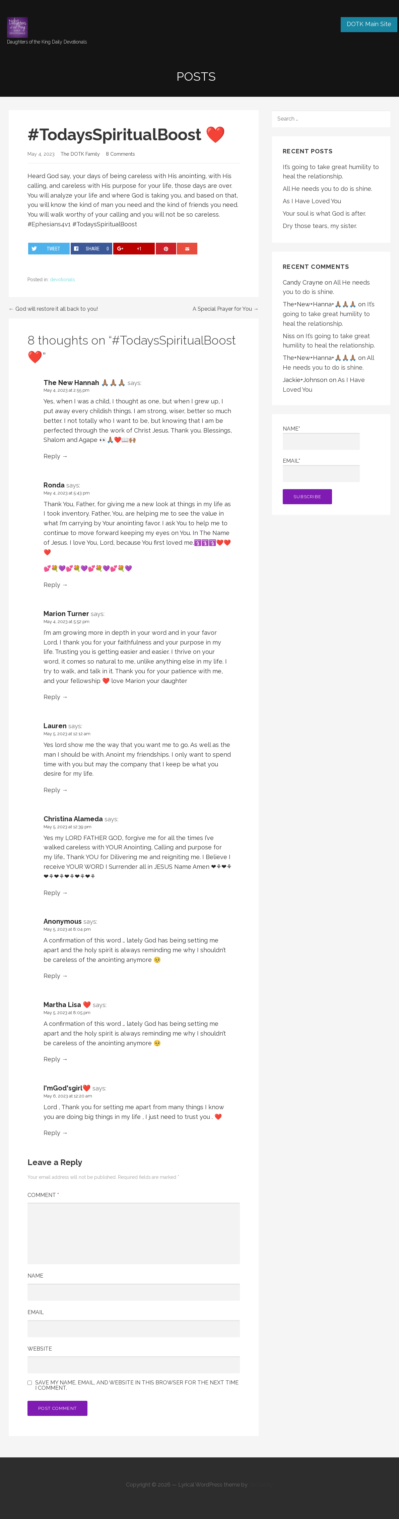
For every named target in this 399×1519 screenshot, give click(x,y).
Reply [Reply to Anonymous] (52, 975)
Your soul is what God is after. (324, 213)
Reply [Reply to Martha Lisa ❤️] (52, 1059)
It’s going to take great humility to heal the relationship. (329, 314)
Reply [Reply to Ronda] (52, 584)
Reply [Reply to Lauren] (52, 789)
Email (35, 1312)
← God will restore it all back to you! (53, 309)
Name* (321, 438)
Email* (321, 470)
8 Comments (120, 154)
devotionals (62, 279)
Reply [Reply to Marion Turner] (52, 696)
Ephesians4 (48, 224)
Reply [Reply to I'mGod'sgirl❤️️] (52, 1132)
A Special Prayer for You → (226, 309)
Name (35, 1276)
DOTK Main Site (369, 23)
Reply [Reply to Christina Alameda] (52, 892)
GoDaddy (261, 1485)
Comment (43, 1195)
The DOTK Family (80, 154)
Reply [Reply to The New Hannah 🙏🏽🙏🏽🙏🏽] (52, 456)
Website (39, 1349)
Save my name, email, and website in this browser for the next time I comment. (137, 1385)
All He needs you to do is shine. (327, 188)
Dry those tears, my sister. (320, 225)
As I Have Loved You (312, 201)
